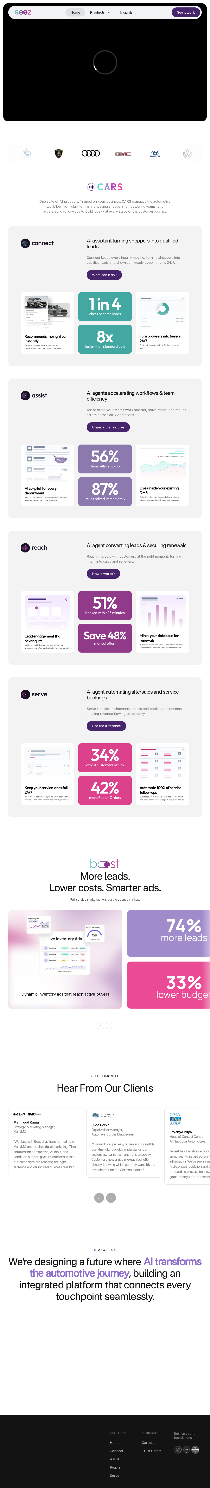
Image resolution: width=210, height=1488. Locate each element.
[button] (100, 12)
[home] (23, 12)
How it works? (103, 574)
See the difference (106, 726)
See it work (186, 12)
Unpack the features (108, 427)
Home (75, 12)
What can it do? (104, 275)
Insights (126, 12)
